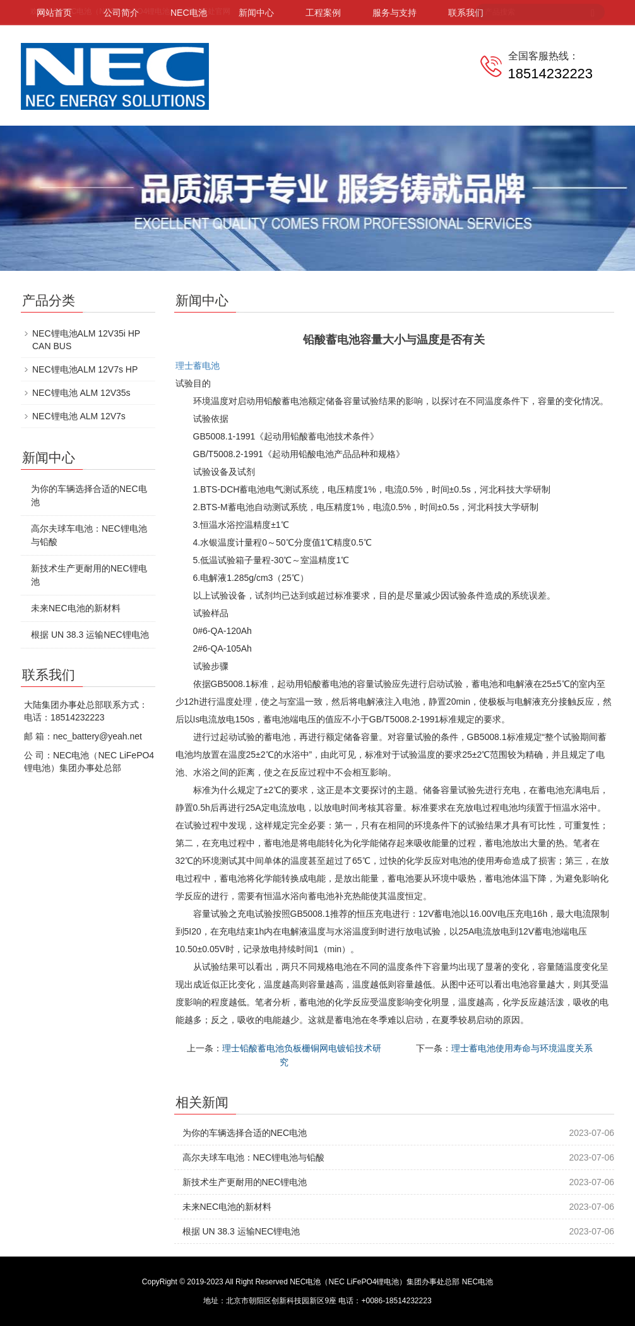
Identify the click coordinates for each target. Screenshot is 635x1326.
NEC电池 (188, 13)
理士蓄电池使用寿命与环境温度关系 (522, 1048)
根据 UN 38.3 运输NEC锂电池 (241, 1231)
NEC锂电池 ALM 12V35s (81, 393)
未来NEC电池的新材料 (227, 1207)
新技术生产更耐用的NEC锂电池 (244, 1182)
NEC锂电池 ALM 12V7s (79, 416)
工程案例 (323, 13)
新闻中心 (256, 13)
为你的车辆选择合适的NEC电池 (244, 1133)
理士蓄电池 (197, 366)
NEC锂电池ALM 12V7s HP (85, 369)
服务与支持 (394, 13)
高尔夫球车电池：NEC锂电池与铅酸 (253, 1157)
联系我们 (466, 13)
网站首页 (54, 13)
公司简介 (121, 13)
